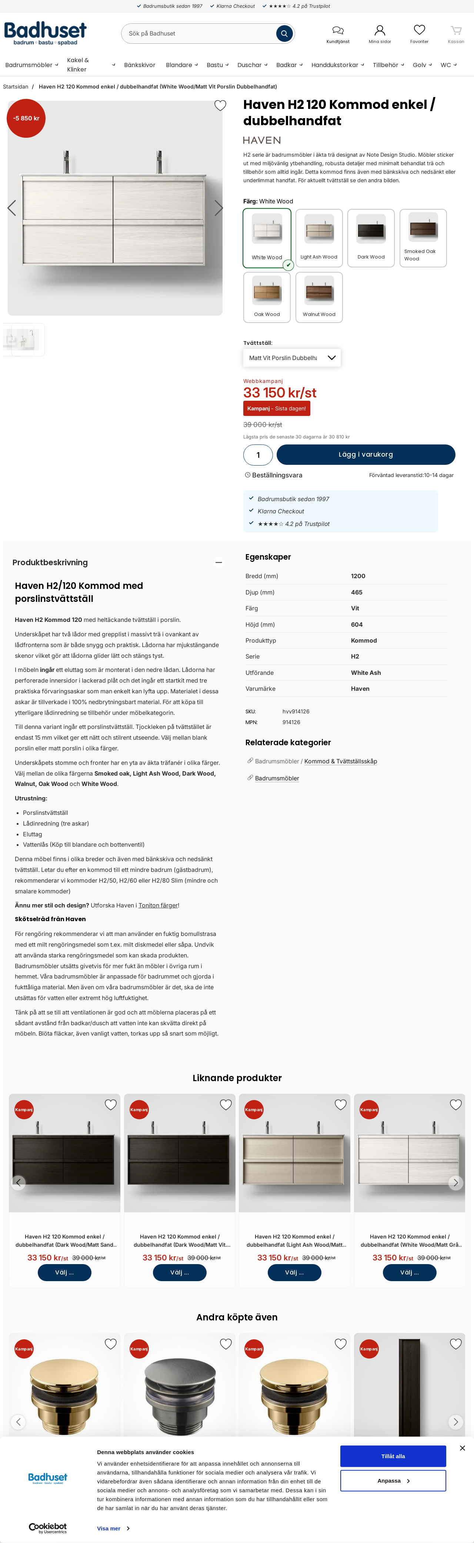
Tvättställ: (258, 343)
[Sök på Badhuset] (208, 33)
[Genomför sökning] (284, 33)
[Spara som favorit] (110, 1104)
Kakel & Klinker (78, 65)
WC (446, 65)
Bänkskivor (140, 65)
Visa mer (108, 1528)
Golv (419, 65)
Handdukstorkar (334, 65)
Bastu (215, 65)
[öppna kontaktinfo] (338, 33)
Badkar (286, 65)
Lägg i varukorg (335, 457)
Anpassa (393, 1480)
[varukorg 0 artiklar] (456, 33)
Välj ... (64, 1272)
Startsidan (15, 86)
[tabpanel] (118, 800)
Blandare (179, 65)
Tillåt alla (393, 1456)
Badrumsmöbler (29, 65)
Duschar (249, 65)
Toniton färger (158, 905)
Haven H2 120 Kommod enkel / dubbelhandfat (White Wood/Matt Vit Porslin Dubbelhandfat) (157, 86)
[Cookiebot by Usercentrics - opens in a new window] (48, 1528)
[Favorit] (220, 105)
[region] (118, 562)
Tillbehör (385, 65)
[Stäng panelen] (462, 1448)
